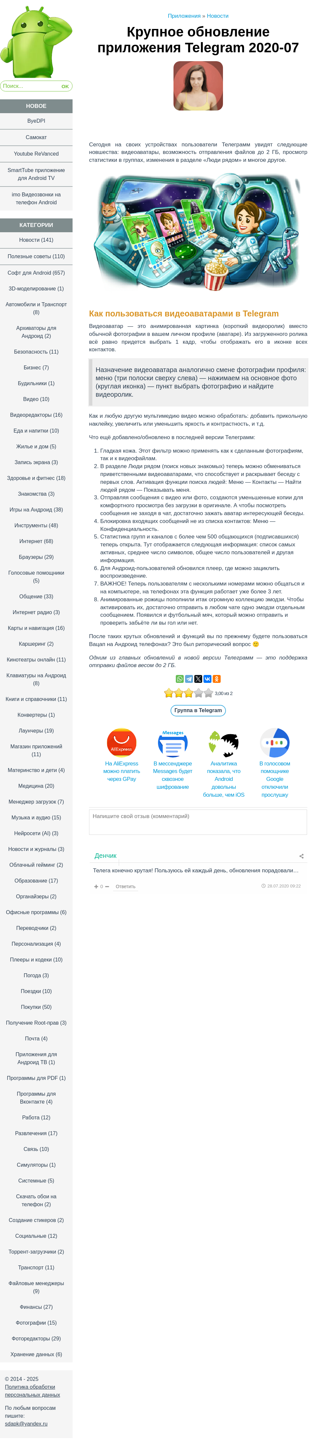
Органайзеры (32, 896)
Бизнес (32, 367)
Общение (30, 596)
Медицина (30, 786)
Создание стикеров (32, 1220)
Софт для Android (29, 273)
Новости (29, 240)
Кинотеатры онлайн (31, 659)
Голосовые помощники (36, 573)
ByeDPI (36, 121)
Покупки (31, 1007)
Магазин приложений (36, 746)
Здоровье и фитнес (30, 478)
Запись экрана (32, 462)
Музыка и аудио (31, 817)
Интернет (31, 541)
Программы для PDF (32, 1078)
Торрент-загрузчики (32, 1252)
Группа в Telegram (198, 710)
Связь (30, 1149)
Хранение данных (32, 1354)
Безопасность (31, 352)
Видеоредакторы (31, 415)
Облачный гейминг (32, 865)
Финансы (31, 1307)
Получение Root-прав (32, 1023)
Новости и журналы (32, 849)
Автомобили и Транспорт (36, 304)
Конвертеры (32, 715)
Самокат (36, 137)
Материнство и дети (32, 770)
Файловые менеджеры (36, 1283)
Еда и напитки (31, 431)
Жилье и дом (32, 446)
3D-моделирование (32, 288)
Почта (32, 1038)
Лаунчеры (31, 731)
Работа (31, 1117)
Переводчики (32, 928)
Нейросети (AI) (32, 833)
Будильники (32, 383)
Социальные (30, 1236)
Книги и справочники (31, 699)
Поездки (31, 991)
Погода (32, 975)
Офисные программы (32, 912)
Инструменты (31, 525)
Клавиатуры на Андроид (36, 675)
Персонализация (32, 944)
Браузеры (31, 557)
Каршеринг (32, 644)
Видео (31, 399)
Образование (31, 881)
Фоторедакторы (31, 1338)
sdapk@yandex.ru (26, 1424)
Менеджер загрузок (32, 802)
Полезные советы (29, 256)
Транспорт (31, 1267)
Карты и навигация (31, 628)
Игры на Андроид (31, 509)
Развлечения (31, 1133)
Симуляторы (32, 1165)
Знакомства (32, 494)
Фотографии (31, 1323)
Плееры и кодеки (31, 959)
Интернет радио (32, 612)
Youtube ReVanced (36, 154)
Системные (32, 1181)
